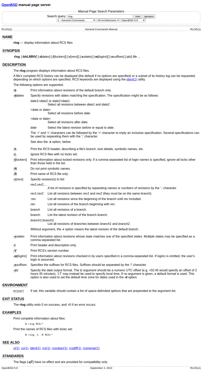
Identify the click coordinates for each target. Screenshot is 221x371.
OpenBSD (10, 5)
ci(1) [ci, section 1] (16, 348)
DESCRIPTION (14, 65)
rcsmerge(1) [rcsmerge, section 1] (91, 348)
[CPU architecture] (108, 20)
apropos (149, 16)
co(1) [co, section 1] (24, 348)
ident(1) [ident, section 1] (131, 79)
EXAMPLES (11, 312)
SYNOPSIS (11, 51)
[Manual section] (76, 20)
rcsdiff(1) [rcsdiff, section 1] (75, 348)
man (137, 16)
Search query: (90, 16)
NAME (7, 37)
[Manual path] (133, 20)
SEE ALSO (10, 342)
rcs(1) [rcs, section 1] (46, 348)
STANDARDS (13, 356)
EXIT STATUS (13, 299)
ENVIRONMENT (15, 285)
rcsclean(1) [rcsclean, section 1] (59, 348)
